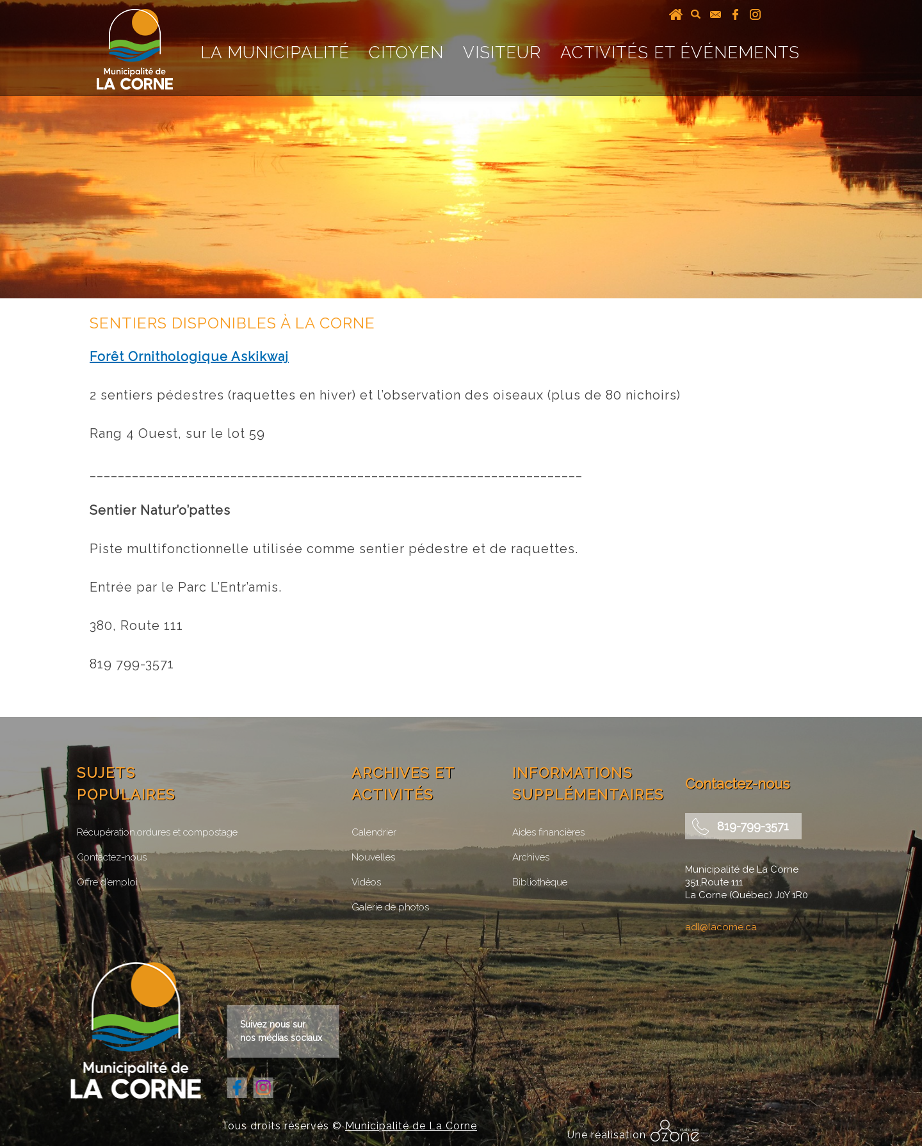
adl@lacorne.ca (721, 927)
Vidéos (366, 882)
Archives (530, 857)
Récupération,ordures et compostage (157, 832)
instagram (755, 14)
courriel (715, 14)
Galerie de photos (390, 907)
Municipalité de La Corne (411, 1126)
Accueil (676, 14)
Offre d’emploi (107, 882)
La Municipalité (275, 52)
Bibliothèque (539, 882)
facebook (735, 14)
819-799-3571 (753, 826)
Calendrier (374, 832)
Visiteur (502, 52)
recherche (695, 14)
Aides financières (548, 832)
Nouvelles (373, 857)
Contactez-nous (112, 857)
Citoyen (406, 52)
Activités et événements (680, 52)
